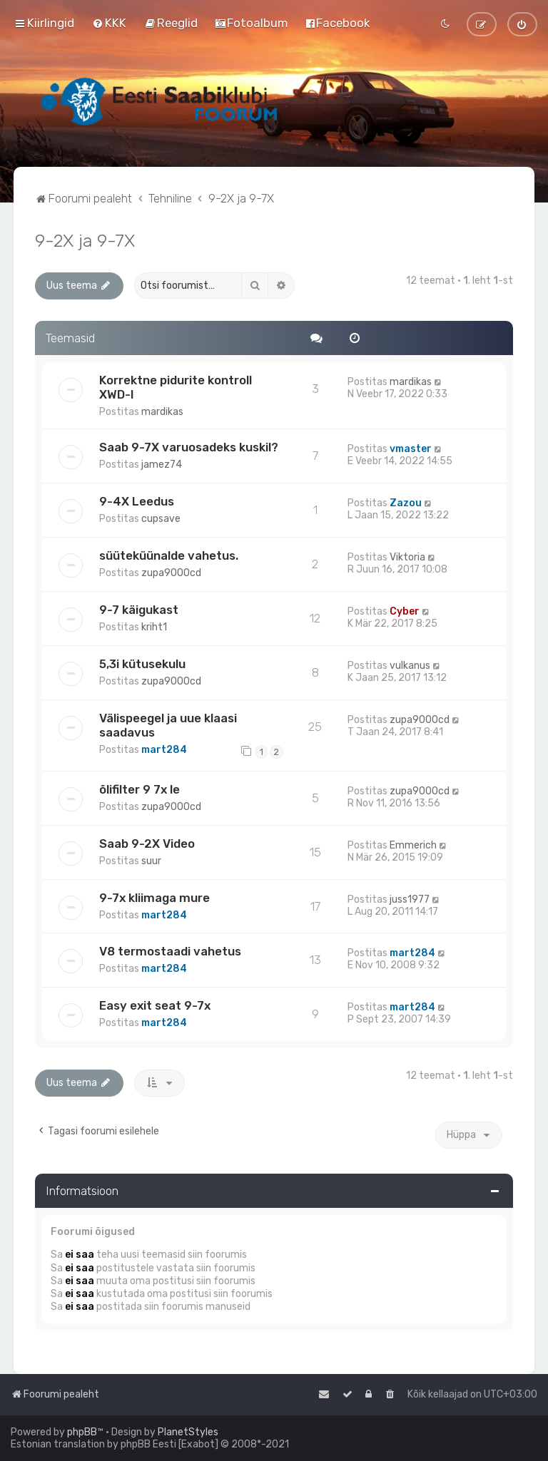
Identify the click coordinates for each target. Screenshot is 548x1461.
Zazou (406, 503)
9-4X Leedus (136, 501)
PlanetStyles (188, 1432)
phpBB (82, 1432)
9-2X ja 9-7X (85, 240)
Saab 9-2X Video (147, 843)
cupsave (161, 519)
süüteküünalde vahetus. (168, 555)
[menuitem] (109, 23)
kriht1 (154, 627)
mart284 (164, 750)
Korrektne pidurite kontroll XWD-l (175, 387)
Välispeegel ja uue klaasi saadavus (168, 725)
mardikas (162, 412)
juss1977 (410, 899)
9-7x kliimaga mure (154, 898)
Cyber (405, 611)
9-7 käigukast (138, 610)
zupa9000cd (171, 573)
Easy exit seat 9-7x (154, 1005)
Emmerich (413, 845)
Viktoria (407, 557)
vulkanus (410, 666)
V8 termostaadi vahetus (170, 951)
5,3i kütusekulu (142, 664)
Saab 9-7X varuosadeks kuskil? (188, 447)
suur (151, 861)
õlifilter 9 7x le (139, 789)
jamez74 (161, 464)
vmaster (411, 449)
